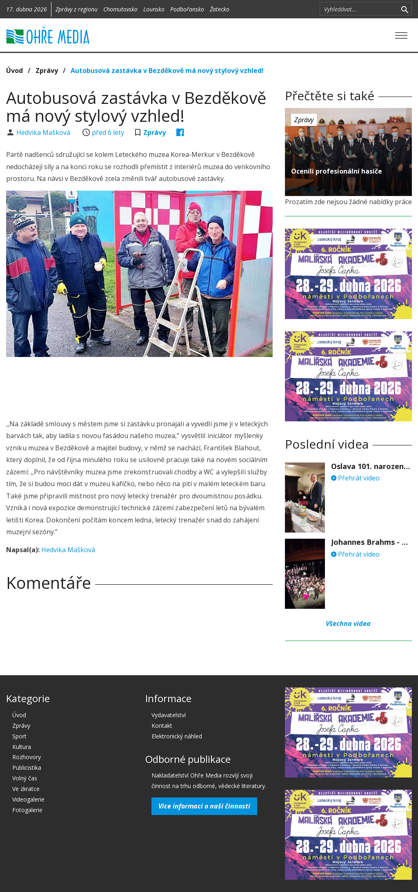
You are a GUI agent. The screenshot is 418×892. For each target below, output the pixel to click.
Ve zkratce (26, 789)
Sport (19, 736)
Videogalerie (28, 799)
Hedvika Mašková (44, 132)
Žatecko (219, 9)
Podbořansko (187, 9)
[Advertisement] (154, 385)
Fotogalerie (27, 810)
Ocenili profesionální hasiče (336, 171)
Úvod (14, 70)
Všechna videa (348, 623)
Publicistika (26, 767)
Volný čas (24, 778)
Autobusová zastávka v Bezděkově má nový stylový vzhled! (167, 70)
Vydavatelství (168, 715)
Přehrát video (355, 478)
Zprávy (47, 70)
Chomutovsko (120, 9)
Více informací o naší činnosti (204, 806)
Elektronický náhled (176, 736)
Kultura (21, 747)
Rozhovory (26, 757)
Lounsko (154, 9)
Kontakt (161, 725)
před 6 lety (108, 132)
